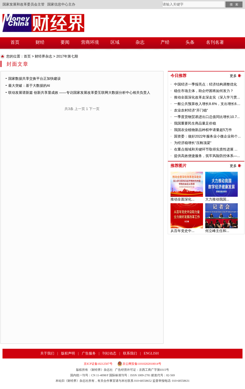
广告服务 (89, 353)
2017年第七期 (67, 56)
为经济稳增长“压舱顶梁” (192, 143)
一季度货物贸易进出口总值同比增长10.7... (207, 117)
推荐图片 (178, 166)
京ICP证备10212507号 (98, 364)
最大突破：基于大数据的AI (29, 86)
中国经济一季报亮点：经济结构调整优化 (205, 84)
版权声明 (68, 353)
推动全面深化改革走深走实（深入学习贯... (207, 97)
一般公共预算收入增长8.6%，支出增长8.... (207, 104)
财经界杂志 (43, 56)
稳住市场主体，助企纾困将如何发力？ (204, 91)
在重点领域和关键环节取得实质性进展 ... (206, 149)
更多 (233, 76)
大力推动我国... (217, 199)
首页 (27, 56)
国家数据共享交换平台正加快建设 (34, 78)
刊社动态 (109, 353)
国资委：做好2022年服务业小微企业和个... (207, 136)
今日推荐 (178, 76)
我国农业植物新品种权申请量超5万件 (203, 130)
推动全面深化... (182, 199)
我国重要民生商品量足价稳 (195, 123)
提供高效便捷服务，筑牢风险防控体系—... (207, 156)
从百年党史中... (182, 231)
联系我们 (130, 353)
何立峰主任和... (217, 231)
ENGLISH (151, 353)
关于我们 (47, 353)
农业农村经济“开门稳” (191, 110)
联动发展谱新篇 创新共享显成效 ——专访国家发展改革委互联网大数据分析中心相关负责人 (79, 92)
